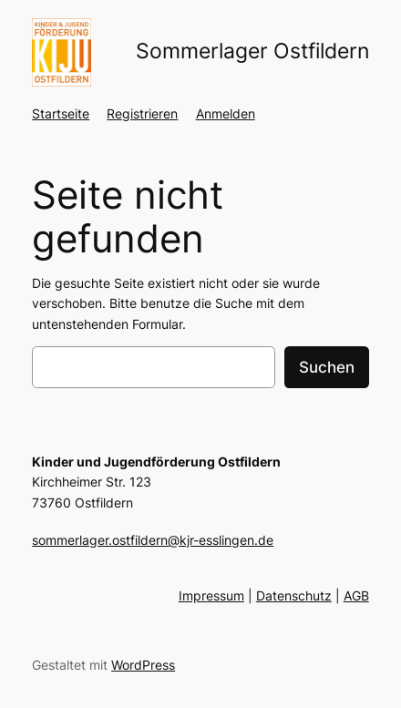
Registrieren (142, 113)
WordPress (143, 664)
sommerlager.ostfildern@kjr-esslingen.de (152, 540)
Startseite (60, 113)
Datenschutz (294, 595)
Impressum (211, 595)
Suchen (327, 367)
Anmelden (225, 113)
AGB (356, 595)
